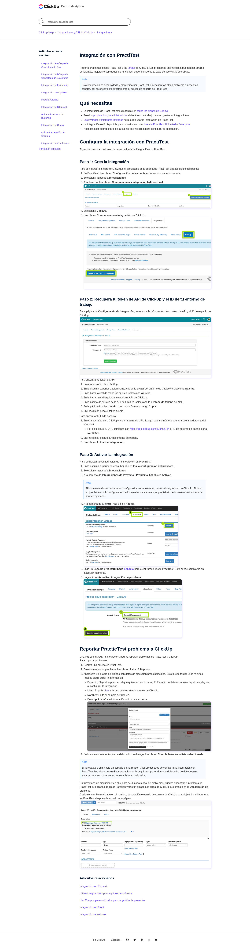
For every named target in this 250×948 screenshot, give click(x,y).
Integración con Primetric (94, 886)
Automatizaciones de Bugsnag (52, 116)
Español (117, 939)
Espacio (129, 569)
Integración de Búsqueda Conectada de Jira (54, 65)
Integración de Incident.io (54, 85)
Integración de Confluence (55, 143)
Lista (106, 690)
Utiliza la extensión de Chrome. (53, 134)
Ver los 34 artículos (50, 148)
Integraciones (104, 32)
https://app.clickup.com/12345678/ (149, 429)
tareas (131, 67)
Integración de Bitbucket (54, 107)
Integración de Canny (52, 125)
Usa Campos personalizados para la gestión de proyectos (112, 900)
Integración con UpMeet (54, 92)
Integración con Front (92, 907)
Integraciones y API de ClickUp (75, 32)
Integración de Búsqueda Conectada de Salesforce (54, 76)
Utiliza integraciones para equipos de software (106, 893)
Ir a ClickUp (99, 939)
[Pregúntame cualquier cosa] (85, 21)
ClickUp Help (46, 32)
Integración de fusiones (93, 914)
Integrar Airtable (49, 99)
